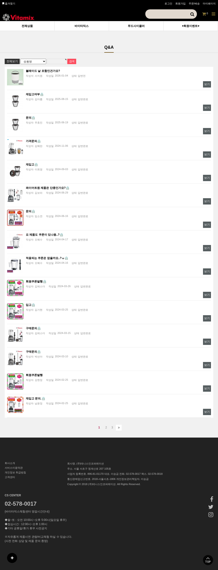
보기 (207, 84)
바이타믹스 (82, 26)
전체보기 (12, 61)
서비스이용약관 (14, 467)
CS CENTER (13, 495)
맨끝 (119, 428)
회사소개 (10, 463)
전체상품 (27, 26)
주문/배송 (194, 3)
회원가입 (180, 3)
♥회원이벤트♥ (190, 26)
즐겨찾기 (8, 3)
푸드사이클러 (136, 26)
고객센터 (10, 477)
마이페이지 (209, 3)
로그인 (168, 3)
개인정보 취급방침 (15, 472)
